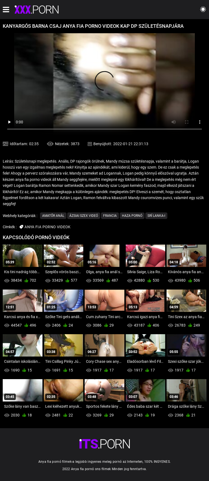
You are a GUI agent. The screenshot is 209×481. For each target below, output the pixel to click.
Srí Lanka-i (156, 216)
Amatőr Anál (53, 216)
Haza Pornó (132, 216)
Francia (110, 216)
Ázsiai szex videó (83, 216)
